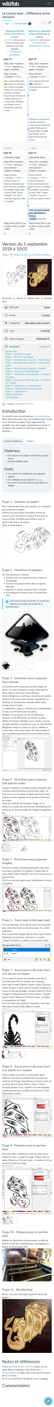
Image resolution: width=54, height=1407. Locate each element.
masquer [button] (43, 346)
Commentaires (21, 23)
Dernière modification (43, 255)
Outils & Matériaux (13, 441)
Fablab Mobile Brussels (22, 1366)
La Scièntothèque (42, 416)
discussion (20, 40)
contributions (39, 43)
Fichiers (30, 441)
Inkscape (38, 479)
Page (6, 23)
